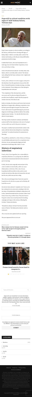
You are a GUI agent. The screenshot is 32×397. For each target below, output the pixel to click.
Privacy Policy (22, 367)
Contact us (14, 367)
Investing (5, 346)
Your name (16, 307)
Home (3, 8)
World (10, 8)
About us (8, 367)
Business (16, 342)
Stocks (5, 351)
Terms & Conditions (16, 369)
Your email (16, 317)
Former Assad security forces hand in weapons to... (16, 268)
